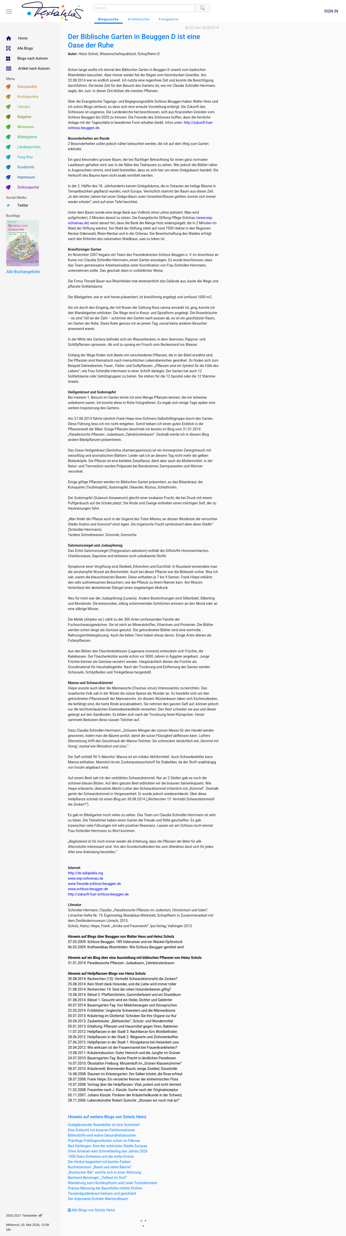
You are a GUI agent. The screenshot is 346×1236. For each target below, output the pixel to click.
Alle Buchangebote (23, 271)
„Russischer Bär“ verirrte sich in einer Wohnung (104, 1172)
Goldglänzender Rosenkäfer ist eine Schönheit (104, 1125)
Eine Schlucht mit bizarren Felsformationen (101, 1130)
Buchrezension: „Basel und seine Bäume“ (100, 1167)
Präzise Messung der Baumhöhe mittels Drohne (105, 1188)
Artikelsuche (139, 19)
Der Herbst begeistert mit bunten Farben (99, 1162)
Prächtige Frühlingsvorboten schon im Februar (104, 1141)
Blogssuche (108, 19)
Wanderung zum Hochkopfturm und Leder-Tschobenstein (112, 1183)
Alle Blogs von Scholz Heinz (91, 1210)
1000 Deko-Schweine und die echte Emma (101, 1156)
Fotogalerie (169, 19)
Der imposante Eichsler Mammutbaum (98, 1199)
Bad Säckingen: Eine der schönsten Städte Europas (107, 1146)
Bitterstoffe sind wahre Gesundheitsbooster (102, 1135)
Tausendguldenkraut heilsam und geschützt (102, 1193)
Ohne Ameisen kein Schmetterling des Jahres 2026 (108, 1151)
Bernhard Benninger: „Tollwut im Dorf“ (97, 1178)
